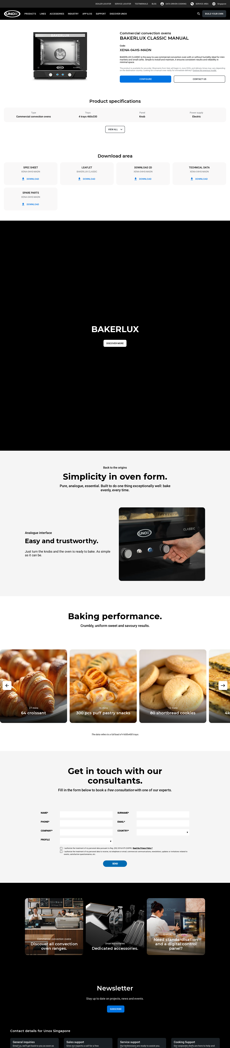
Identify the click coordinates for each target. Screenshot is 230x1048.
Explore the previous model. (205, 70)
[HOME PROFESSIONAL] (13, 13)
